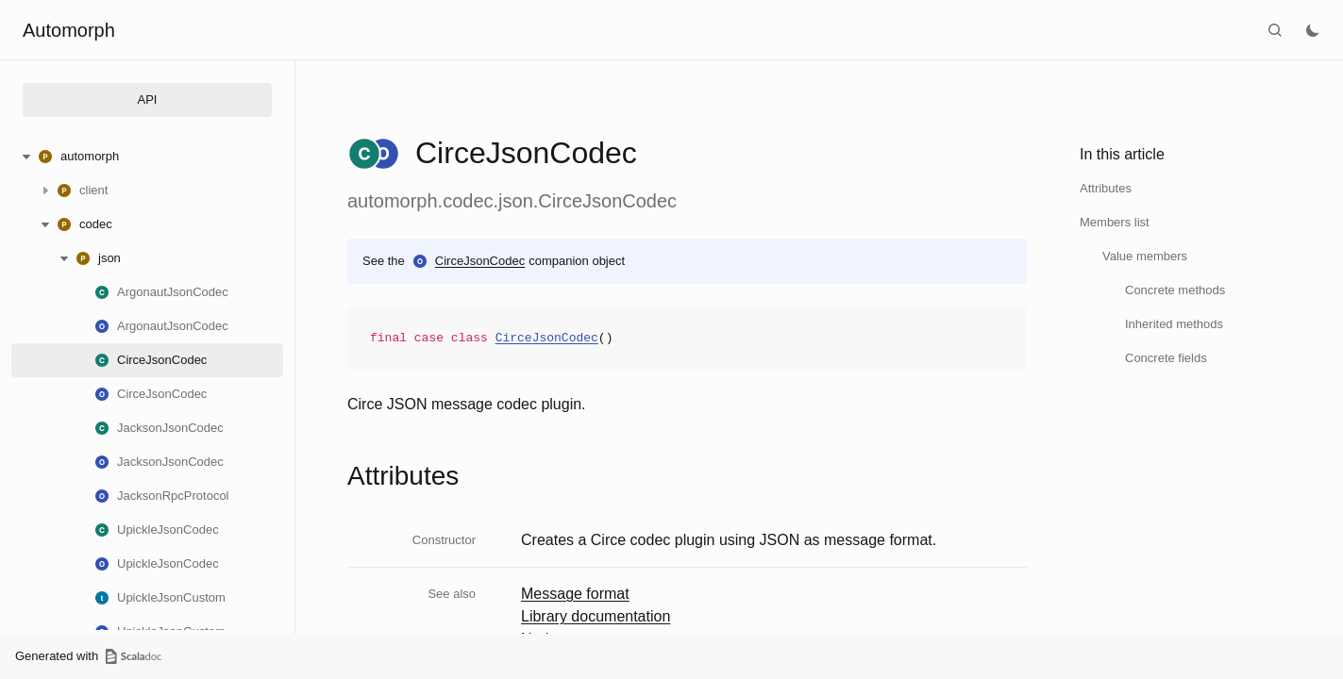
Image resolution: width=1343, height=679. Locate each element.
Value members (1144, 256)
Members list (1115, 222)
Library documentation (595, 616)
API (148, 99)
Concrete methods (1175, 290)
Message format (575, 594)
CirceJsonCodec (480, 261)
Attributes (1106, 188)
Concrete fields (1166, 358)
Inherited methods (1174, 324)
